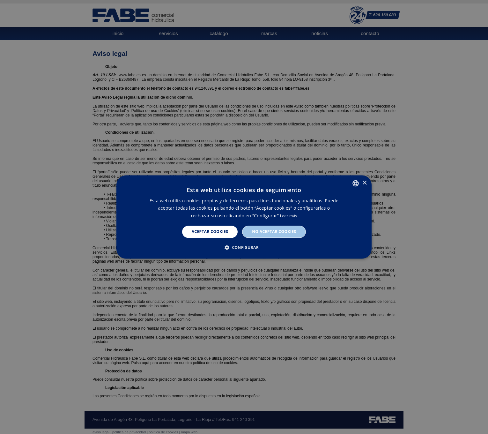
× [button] (364, 183)
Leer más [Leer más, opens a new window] (288, 216)
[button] (244, 247)
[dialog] (244, 217)
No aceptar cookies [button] (274, 231)
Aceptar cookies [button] (210, 231)
